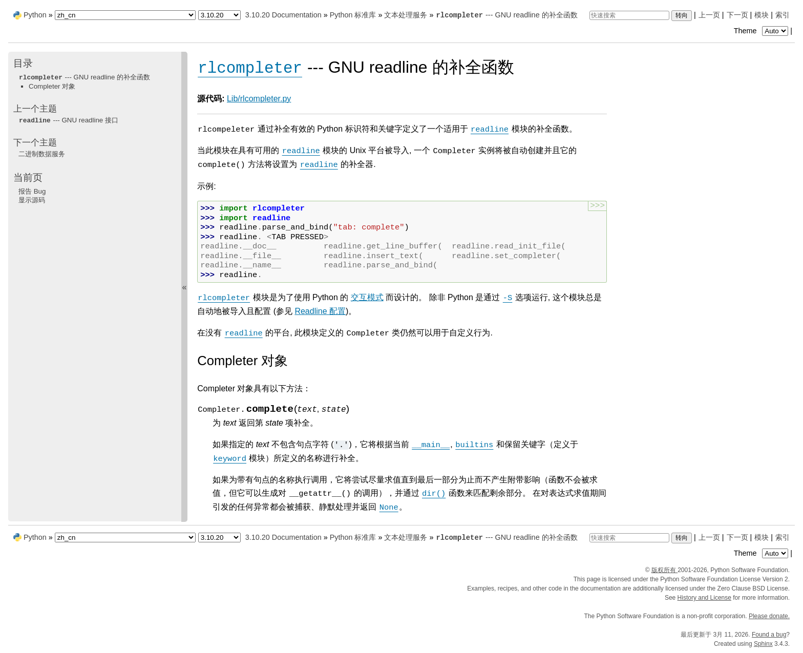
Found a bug (769, 634)
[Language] (125, 15)
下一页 (737, 15)
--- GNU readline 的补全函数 (506, 15)
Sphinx (763, 643)
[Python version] (219, 15)
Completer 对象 (52, 86)
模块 (761, 15)
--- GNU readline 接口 (68, 120)
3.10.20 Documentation (283, 15)
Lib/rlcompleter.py (259, 98)
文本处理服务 (405, 15)
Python (35, 15)
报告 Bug (32, 191)
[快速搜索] (629, 15)
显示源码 (31, 200)
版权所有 (664, 570)
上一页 (709, 15)
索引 (782, 15)
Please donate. (769, 616)
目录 (23, 63)
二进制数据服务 (41, 154)
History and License (704, 597)
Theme (762, 31)
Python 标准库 (353, 15)
